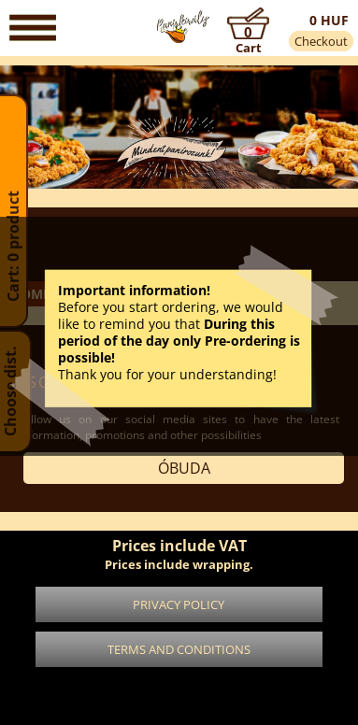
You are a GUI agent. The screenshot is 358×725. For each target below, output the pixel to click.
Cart (249, 47)
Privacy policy (178, 604)
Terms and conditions (179, 649)
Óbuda (184, 468)
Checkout (321, 41)
